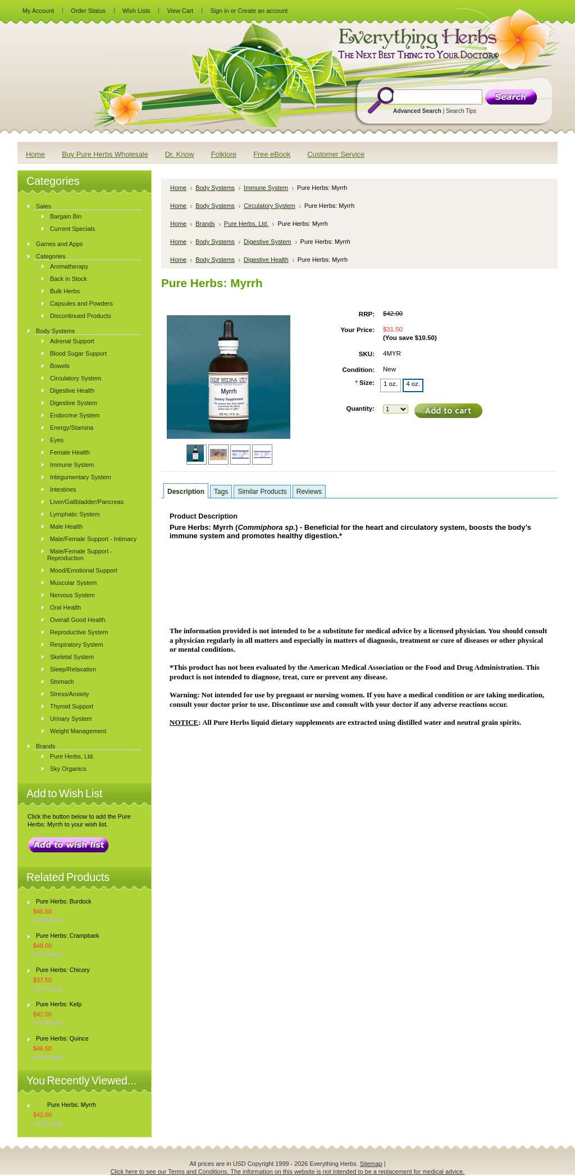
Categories (51, 256)
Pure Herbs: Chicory (63, 969)
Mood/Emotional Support (83, 570)
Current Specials (72, 228)
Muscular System (73, 582)
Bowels (60, 365)
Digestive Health (72, 390)
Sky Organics (68, 768)
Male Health (66, 526)
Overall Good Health (78, 619)
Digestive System (73, 402)
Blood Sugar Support (78, 353)
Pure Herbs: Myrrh (71, 1104)
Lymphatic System (74, 514)
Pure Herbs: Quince (62, 1038)
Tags (221, 492)
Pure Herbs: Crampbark (67, 935)
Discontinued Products (80, 315)
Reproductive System (79, 632)
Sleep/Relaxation (73, 669)
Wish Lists (136, 10)
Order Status (88, 10)
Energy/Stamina (71, 427)
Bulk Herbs (65, 291)
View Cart (180, 10)
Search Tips (461, 111)
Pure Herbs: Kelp (58, 1004)
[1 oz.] (390, 385)
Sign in (219, 10)
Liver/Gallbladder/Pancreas (87, 501)
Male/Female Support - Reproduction (79, 554)
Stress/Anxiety (69, 694)
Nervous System (72, 595)
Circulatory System (75, 378)
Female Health (70, 452)
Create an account (263, 10)
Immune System (72, 464)
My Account (38, 10)
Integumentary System (80, 477)
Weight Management (78, 731)
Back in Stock (68, 278)
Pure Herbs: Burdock (64, 901)
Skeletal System (72, 656)
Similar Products (262, 492)
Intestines (63, 489)
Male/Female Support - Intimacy (93, 538)
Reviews (309, 492)
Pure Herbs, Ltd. (72, 756)
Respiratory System (76, 644)
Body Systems (55, 331)
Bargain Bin (65, 216)
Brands (45, 746)
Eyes (56, 440)
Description (185, 492)
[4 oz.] (413, 385)
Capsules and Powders (81, 303)
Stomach (62, 681)
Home (178, 187)
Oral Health (65, 607)
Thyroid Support (71, 706)
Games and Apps (59, 243)
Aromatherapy (69, 266)
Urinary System (71, 718)
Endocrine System (74, 415)
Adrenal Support (72, 341)
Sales (43, 206)
